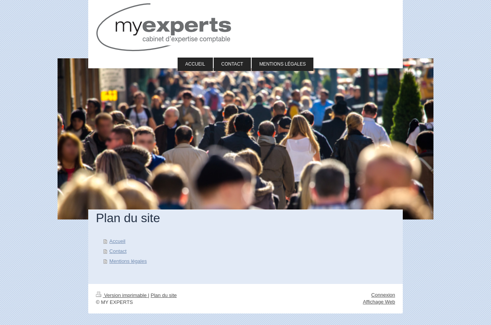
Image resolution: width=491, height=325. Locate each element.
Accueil (117, 241)
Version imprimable (122, 295)
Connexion (383, 295)
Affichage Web (379, 302)
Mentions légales (128, 261)
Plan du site (164, 295)
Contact (118, 251)
